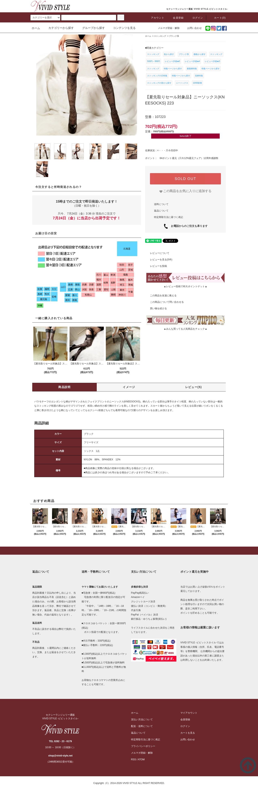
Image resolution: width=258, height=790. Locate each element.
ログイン (195, 17)
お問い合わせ (192, 28)
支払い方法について (142, 719)
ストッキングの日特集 (157, 76)
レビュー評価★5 (172, 61)
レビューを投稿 (156, 266)
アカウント (155, 17)
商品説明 (64, 387)
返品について (161, 210)
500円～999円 (153, 61)
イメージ (129, 387)
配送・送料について (142, 726)
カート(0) (217, 17)
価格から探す (200, 54)
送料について (161, 204)
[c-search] (120, 17)
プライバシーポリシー (143, 746)
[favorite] (185, 191)
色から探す (169, 54)
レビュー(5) (193, 387)
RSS (133, 759)
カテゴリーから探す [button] (59, 27)
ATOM (141, 759)
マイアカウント (188, 712)
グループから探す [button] (91, 27)
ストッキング (153, 54)
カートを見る (187, 732)
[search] (45, 18)
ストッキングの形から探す (159, 83)
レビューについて (157, 253)
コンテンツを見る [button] (122, 27)
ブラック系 (184, 54)
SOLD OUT (185, 179)
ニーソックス (182, 83)
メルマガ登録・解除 (166, 28)
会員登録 (176, 17)
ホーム (36, 28)
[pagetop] (129, 551)
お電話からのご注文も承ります (188, 225)
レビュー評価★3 (212, 61)
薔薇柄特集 (192, 68)
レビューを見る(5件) (158, 259)
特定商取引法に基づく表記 (168, 217)
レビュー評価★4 (192, 61)
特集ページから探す (173, 68)
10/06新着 (197, 83)
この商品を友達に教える (161, 295)
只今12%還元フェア (190, 158)
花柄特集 (199, 76)
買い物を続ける (156, 308)
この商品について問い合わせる (164, 302)
